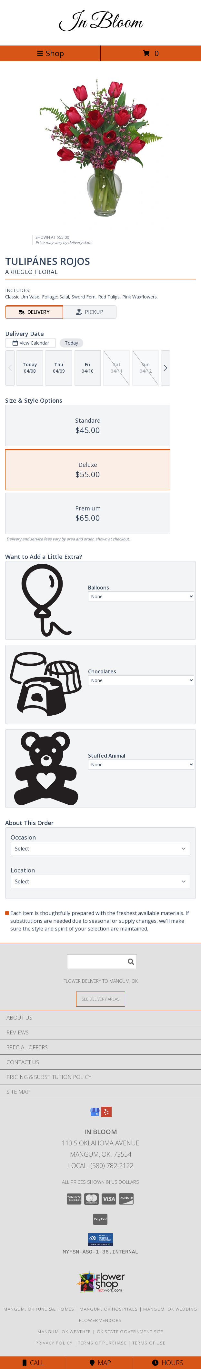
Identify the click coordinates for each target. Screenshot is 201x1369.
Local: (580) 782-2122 (100, 1165)
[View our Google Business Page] (95, 1115)
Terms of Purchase (102, 1343)
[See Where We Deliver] (100, 999)
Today (71, 343)
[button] (100, 1239)
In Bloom (100, 23)
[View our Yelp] (106, 1115)
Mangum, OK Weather (64, 1331)
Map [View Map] (100, 1362)
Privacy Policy (54, 1343)
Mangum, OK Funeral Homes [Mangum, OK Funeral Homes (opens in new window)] (39, 1309)
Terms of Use (149, 1343)
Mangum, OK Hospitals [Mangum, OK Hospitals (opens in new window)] (109, 1309)
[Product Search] (102, 961)
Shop (50, 53)
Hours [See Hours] (167, 1362)
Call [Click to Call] (33, 1362)
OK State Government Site (130, 1331)
